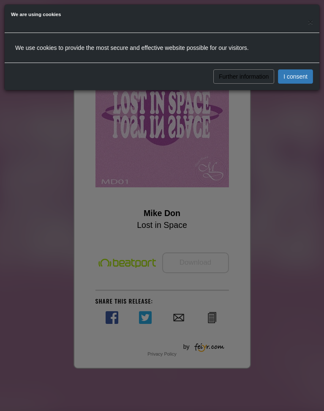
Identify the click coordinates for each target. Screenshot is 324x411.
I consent (295, 76)
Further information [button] (244, 76)
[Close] (310, 21)
